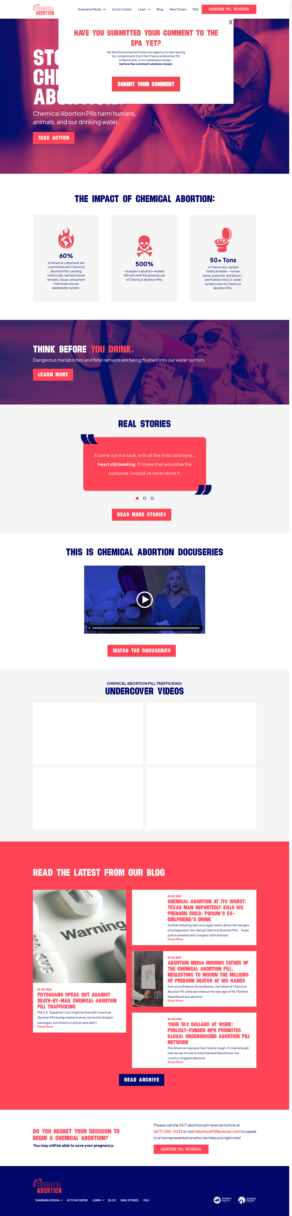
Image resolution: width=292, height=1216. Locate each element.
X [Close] (230, 20)
